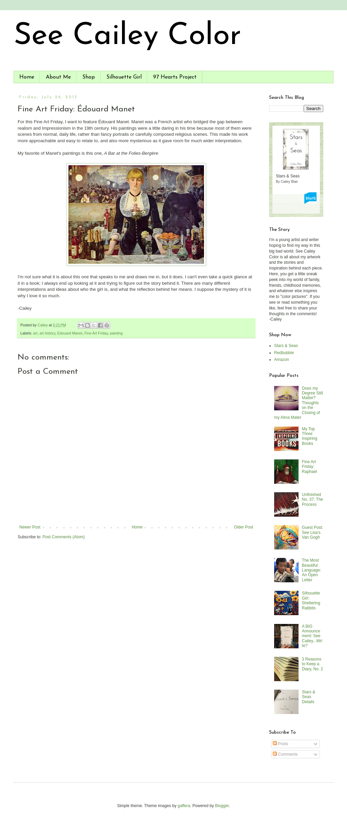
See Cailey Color (127, 36)
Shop (88, 77)
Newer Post (29, 527)
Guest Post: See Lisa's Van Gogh (312, 532)
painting (116, 333)
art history (47, 333)
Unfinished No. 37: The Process (312, 499)
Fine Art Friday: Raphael (309, 466)
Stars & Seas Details (308, 697)
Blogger (222, 805)
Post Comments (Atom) (63, 537)
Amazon (281, 359)
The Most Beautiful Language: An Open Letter (311, 570)
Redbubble (284, 352)
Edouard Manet (69, 333)
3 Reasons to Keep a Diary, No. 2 (312, 664)
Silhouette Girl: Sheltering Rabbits (311, 600)
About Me (58, 77)
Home (26, 77)
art (35, 333)
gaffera (184, 805)
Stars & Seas (286, 345)
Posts (280, 743)
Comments (285, 754)
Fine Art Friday (96, 333)
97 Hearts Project (175, 77)
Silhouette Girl (124, 77)
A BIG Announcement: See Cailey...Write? (312, 636)
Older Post (243, 527)
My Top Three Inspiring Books (309, 436)
